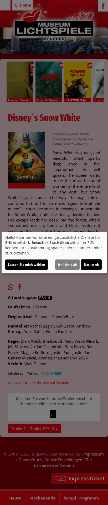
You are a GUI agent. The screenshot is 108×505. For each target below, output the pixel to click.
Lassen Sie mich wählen (26, 264)
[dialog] (54, 253)
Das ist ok (91, 264)
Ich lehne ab (67, 264)
